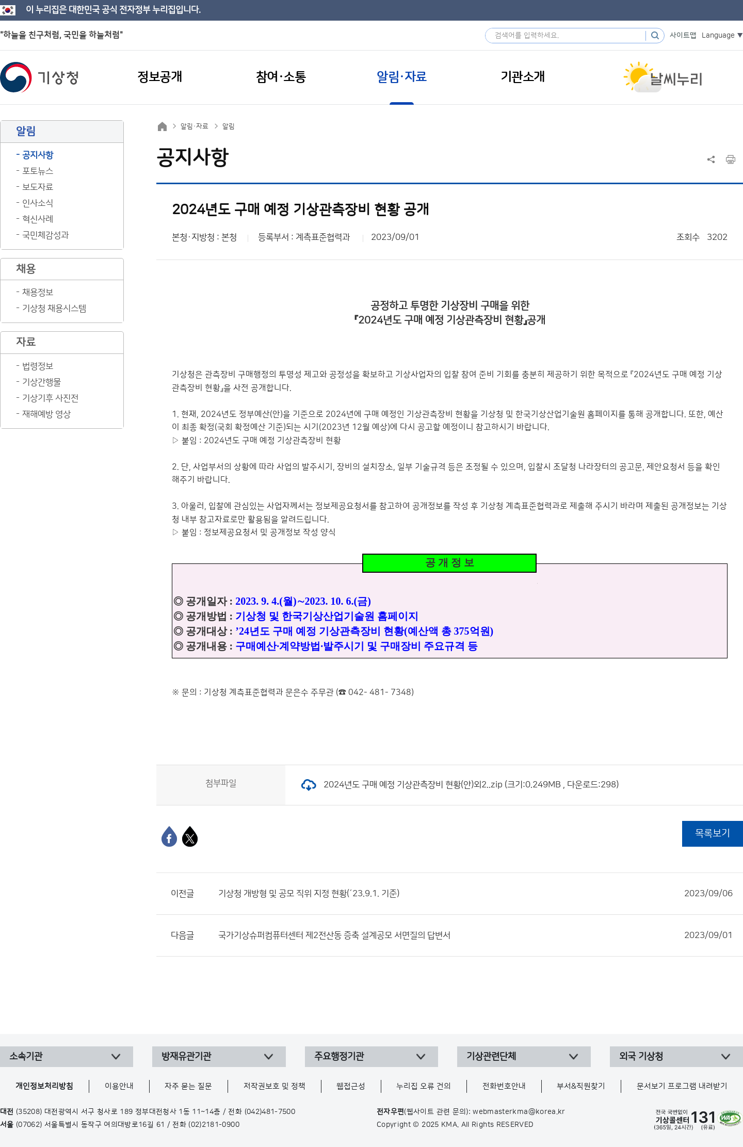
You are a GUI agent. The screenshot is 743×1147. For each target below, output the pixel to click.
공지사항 (37, 155)
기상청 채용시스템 (54, 308)
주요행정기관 (339, 1057)
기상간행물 (41, 382)
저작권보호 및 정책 (274, 1086)
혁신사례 (37, 219)
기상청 (39, 77)
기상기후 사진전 (50, 398)
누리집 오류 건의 (423, 1086)
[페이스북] (169, 836)
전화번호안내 (504, 1086)
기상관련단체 (491, 1057)
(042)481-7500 (270, 1112)
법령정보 (37, 366)
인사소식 (37, 203)
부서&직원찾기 (581, 1086)
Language (718, 35)
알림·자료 (194, 126)
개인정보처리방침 (44, 1086)
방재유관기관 (186, 1057)
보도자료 (37, 187)
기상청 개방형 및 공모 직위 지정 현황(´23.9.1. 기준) (475, 893)
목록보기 (712, 833)
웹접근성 (350, 1086)
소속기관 (25, 1057)
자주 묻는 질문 (188, 1086)
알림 (228, 126)
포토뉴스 (37, 171)
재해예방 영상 (46, 414)
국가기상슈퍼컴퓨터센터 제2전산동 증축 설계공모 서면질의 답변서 (475, 935)
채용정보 (37, 292)
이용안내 (119, 1086)
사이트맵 (683, 35)
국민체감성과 (45, 235)
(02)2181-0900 (213, 1125)
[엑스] (190, 836)
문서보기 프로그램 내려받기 (682, 1086)
